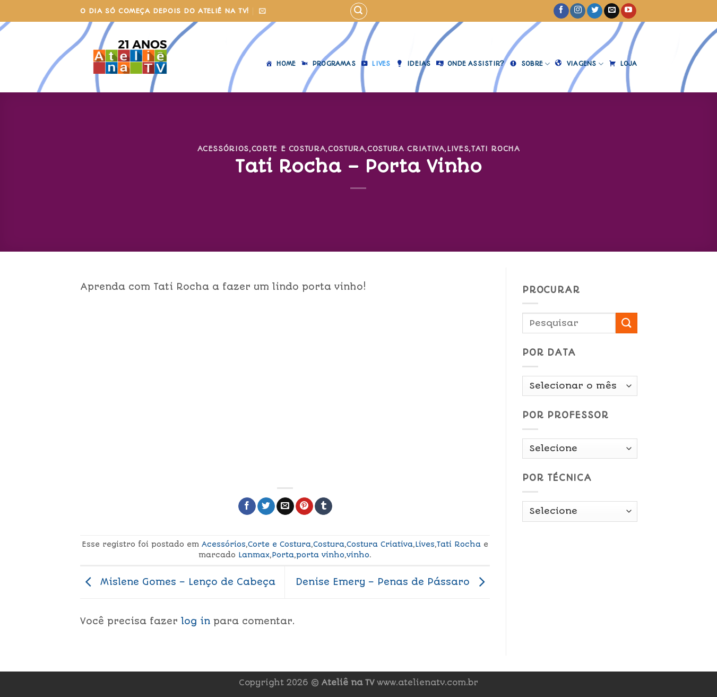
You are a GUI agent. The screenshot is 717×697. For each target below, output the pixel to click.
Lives (458, 148)
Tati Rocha (495, 148)
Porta (283, 554)
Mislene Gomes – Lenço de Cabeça (177, 581)
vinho (358, 554)
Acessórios (223, 148)
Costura (346, 148)
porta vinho (320, 554)
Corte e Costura (289, 148)
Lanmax (254, 554)
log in (195, 621)
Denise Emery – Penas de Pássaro (393, 581)
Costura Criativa (405, 148)
